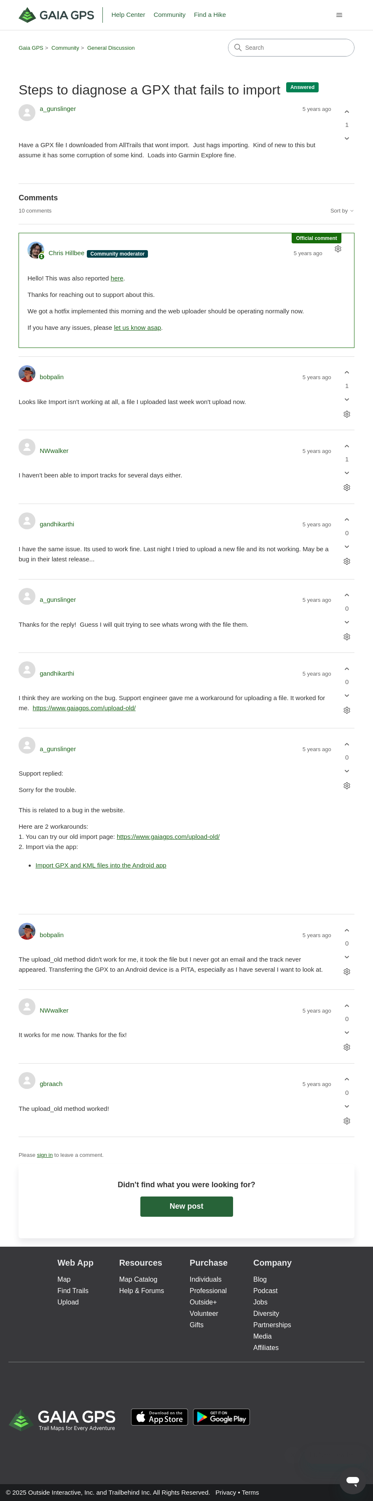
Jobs (260, 1302)
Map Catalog (138, 1279)
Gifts (197, 1325)
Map (63, 1279)
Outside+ (203, 1302)
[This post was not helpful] (347, 138)
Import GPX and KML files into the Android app (100, 865)
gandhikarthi (57, 524)
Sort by (342, 211)
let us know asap (137, 327)
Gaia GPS (31, 48)
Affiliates (266, 1347)
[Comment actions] (338, 249)
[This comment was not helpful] (347, 399)
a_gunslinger (58, 108)
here (117, 278)
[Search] (291, 47)
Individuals (206, 1279)
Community (169, 14)
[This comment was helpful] (347, 372)
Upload (68, 1302)
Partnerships (272, 1325)
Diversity (266, 1313)
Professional (208, 1290)
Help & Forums (141, 1290)
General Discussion (111, 48)
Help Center (128, 14)
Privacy (225, 1492)
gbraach (51, 1083)
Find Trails (73, 1290)
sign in (45, 1155)
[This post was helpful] (347, 111)
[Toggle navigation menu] (339, 15)
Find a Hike (210, 14)
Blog (260, 1279)
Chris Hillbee (67, 252)
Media (262, 1336)
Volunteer (204, 1313)
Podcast (265, 1290)
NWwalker (54, 450)
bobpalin (52, 376)
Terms (250, 1492)
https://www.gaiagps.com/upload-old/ (84, 707)
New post (186, 1206)
